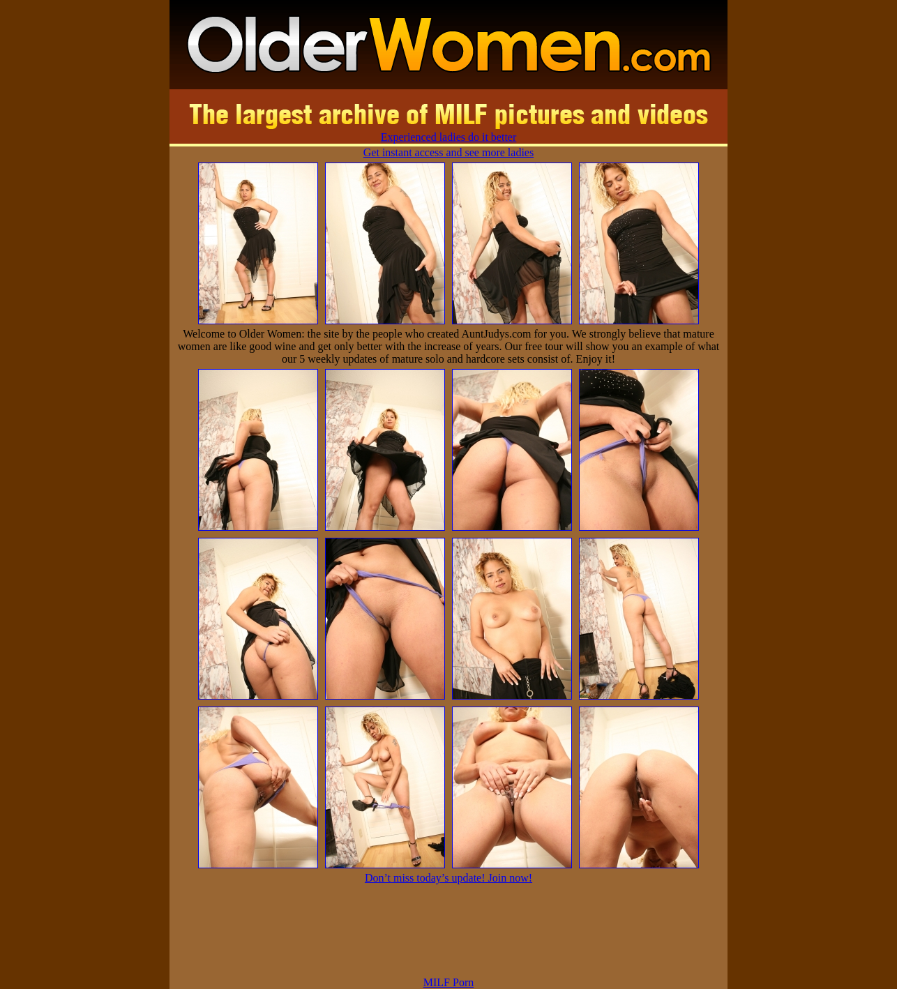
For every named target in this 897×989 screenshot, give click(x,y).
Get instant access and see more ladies (448, 152)
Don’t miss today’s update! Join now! (448, 878)
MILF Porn (448, 982)
